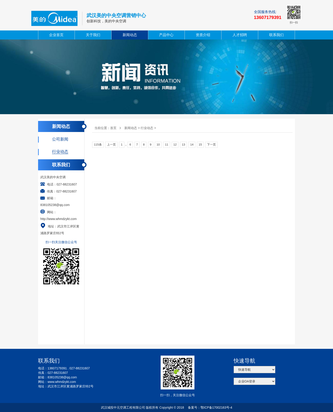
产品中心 (166, 35)
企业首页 (56, 35)
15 (200, 144)
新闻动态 (130, 35)
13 (183, 144)
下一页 (211, 144)
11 (166, 144)
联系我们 (276, 35)
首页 (113, 128)
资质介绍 (203, 35)
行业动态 (147, 128)
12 (175, 144)
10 (158, 144)
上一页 (111, 144)
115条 (98, 144)
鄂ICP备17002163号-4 (216, 407)
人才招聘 (240, 35)
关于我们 (93, 35)
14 (191, 144)
